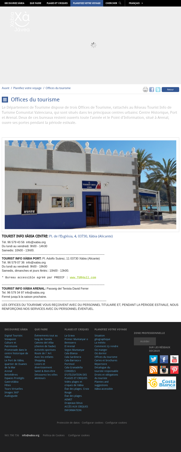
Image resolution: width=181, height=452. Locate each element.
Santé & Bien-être (45, 371)
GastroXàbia (11, 381)
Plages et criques (57, 3)
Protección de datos (68, 422)
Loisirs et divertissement (43, 365)
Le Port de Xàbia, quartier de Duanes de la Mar (16, 364)
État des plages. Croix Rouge (77, 390)
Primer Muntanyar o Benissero (76, 340)
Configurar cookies (93, 422)
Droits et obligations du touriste (106, 376)
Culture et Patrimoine (11, 344)
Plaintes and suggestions (101, 383)
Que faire (35, 3)
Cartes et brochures (105, 360)
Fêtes (8, 385)
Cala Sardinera (73, 357)
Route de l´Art (43, 353)
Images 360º (12, 392)
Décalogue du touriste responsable (106, 369)
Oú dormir (100, 353)
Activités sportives (45, 349)
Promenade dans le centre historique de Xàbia (16, 353)
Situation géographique (102, 337)
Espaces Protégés (14, 378)
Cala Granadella (74, 367)
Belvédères (11, 374)
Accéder (145, 341)
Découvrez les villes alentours (46, 376)
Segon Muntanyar (75, 349)
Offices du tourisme (58, 88)
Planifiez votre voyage (86, 3)
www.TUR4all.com (83, 278)
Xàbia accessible (103, 388)
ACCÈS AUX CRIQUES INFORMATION (76, 408)
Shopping (40, 360)
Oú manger (100, 349)
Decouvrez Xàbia (14, 3)
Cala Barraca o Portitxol (73, 362)
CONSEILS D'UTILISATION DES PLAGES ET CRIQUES (76, 374)
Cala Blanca (71, 353)
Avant (5, 88)
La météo (99, 342)
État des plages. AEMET (73, 397)
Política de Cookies (54, 435)
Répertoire (100, 364)
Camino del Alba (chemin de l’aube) (45, 344)
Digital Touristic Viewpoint (14, 337)
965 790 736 (12, 435)
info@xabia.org (30, 435)
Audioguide (11, 395)
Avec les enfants (44, 357)
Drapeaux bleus (74, 403)
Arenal (8, 371)
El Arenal (70, 346)
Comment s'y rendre (106, 346)
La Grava (70, 335)
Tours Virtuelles (14, 388)
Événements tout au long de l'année (46, 337)
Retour (170, 89)
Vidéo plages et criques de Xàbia (74, 383)
